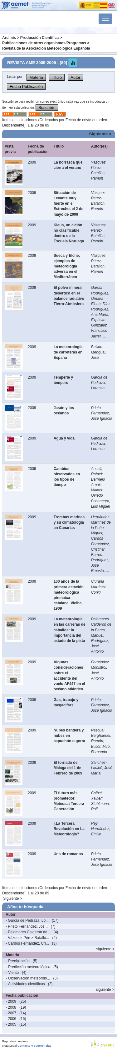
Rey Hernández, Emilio (100, 828)
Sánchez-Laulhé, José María (101, 767)
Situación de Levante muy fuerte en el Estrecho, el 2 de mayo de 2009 (68, 204)
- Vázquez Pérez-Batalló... (27, 938)
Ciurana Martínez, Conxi (99, 586)
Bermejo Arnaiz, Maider (98, 484)
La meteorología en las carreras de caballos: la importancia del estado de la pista (69, 630)
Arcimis (9, 37)
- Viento (12, 972)
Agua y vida (64, 438)
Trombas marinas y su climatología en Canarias (69, 522)
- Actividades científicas (25, 984)
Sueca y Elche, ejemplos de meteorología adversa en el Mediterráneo (67, 266)
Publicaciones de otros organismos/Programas (44, 43)
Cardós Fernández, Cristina (100, 543)
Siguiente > (100, 134)
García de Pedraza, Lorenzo (99, 382)
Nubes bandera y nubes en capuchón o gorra (69, 735)
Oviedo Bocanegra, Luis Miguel (100, 500)
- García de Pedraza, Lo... (27, 920)
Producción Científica (39, 37)
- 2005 (11, 1024)
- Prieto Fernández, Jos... (27, 926)
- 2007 (11, 1013)
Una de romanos (68, 854)
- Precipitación (18, 961)
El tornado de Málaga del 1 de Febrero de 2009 (68, 767)
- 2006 (11, 1019)
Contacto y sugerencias (34, 1045)
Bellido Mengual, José (98, 352)
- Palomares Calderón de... (28, 932)
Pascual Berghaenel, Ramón (101, 735)
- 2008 (11, 1007)
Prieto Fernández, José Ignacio (101, 413)
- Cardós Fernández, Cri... (27, 943)
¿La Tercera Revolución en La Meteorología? (69, 828)
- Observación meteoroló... (28, 978)
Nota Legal (9, 1045)
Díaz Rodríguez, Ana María (100, 309)
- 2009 (11, 1001)
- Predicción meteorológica (28, 967)
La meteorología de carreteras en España (68, 352)
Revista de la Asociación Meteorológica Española (46, 48)
